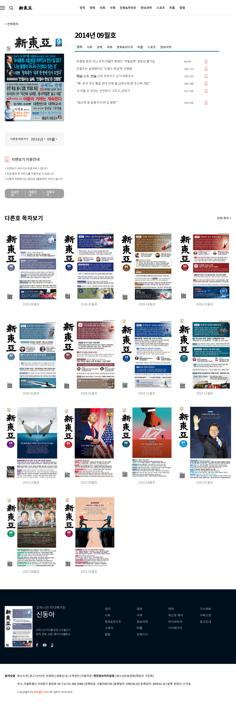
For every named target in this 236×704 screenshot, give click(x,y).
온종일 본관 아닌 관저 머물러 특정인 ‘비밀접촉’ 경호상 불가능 (116, 61)
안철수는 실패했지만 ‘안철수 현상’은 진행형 (104, 68)
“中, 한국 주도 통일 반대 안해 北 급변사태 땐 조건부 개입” (113, 83)
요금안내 (15, 194)
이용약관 (86, 676)
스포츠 (160, 7)
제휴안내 (61, 676)
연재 (171, 609)
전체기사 (142, 634)
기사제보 (205, 609)
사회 (102, 7)
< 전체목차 (12, 24)
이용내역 (50, 194)
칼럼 (182, 7)
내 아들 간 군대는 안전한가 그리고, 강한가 (103, 91)
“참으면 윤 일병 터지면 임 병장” (97, 102)
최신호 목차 (175, 615)
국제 (112, 7)
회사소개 (22, 676)
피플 (172, 7)
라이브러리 (175, 622)
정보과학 (146, 7)
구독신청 (205, 615)
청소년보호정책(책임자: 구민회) (135, 676)
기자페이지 (175, 628)
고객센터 (74, 676)
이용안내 (33, 194)
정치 (82, 7)
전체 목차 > (224, 218)
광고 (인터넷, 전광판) (42, 676)
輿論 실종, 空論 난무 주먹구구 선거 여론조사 (105, 76)
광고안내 (205, 622)
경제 (92, 7)
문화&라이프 (128, 7)
